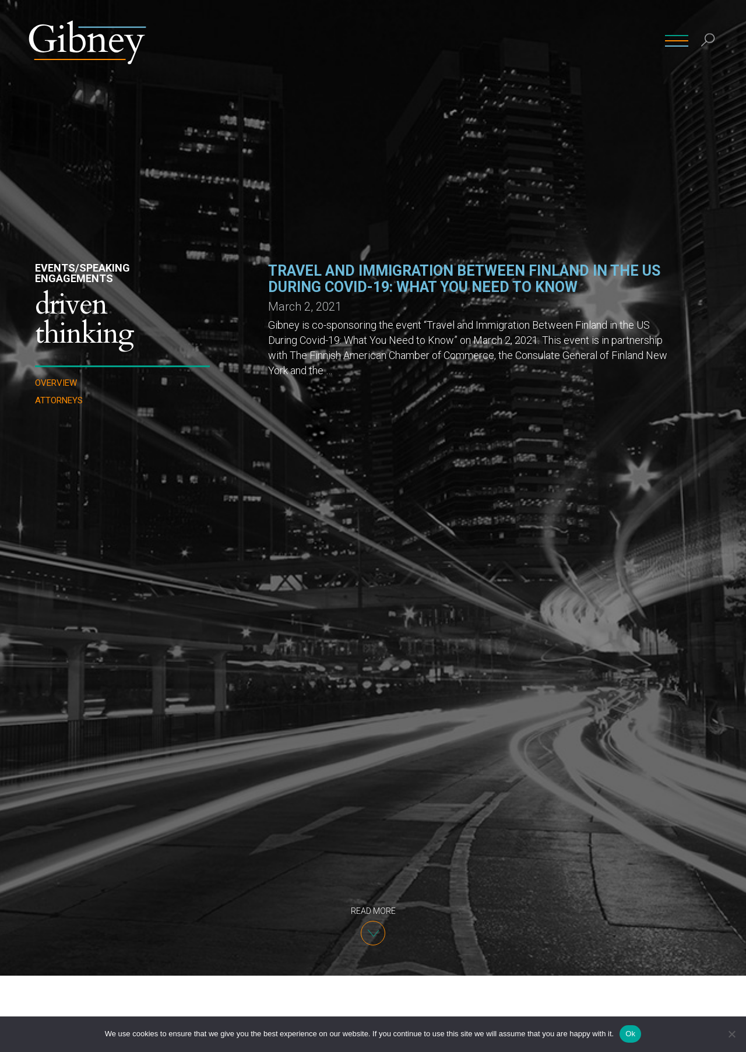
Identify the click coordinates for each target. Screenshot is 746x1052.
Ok (630, 1033)
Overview (56, 383)
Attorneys (59, 400)
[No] (731, 1034)
